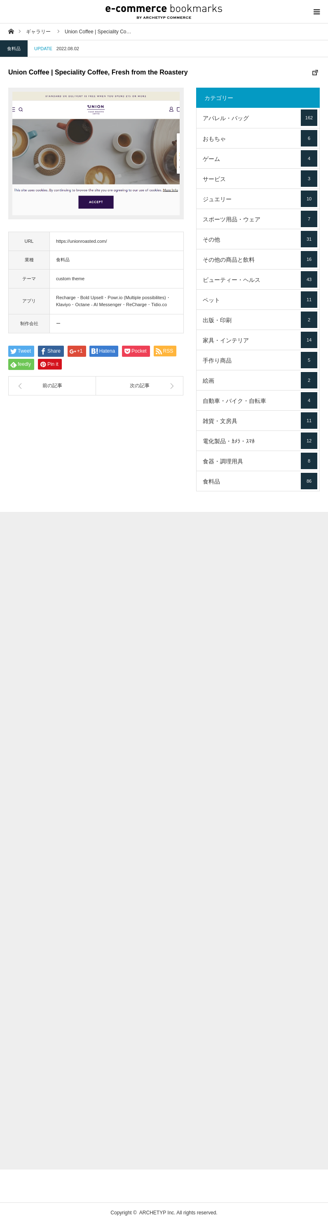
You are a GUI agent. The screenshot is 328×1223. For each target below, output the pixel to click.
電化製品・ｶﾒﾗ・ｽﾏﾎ (260, 440)
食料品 (14, 48)
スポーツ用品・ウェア (260, 219)
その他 (260, 239)
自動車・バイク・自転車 (260, 400)
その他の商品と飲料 (260, 259)
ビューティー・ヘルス (260, 279)
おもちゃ (260, 138)
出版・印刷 (260, 320)
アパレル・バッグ (260, 117)
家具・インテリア (260, 340)
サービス (260, 178)
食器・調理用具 (260, 461)
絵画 (260, 380)
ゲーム (260, 158)
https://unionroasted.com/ (81, 241)
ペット (260, 299)
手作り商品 (260, 360)
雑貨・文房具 (260, 420)
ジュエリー (260, 199)
